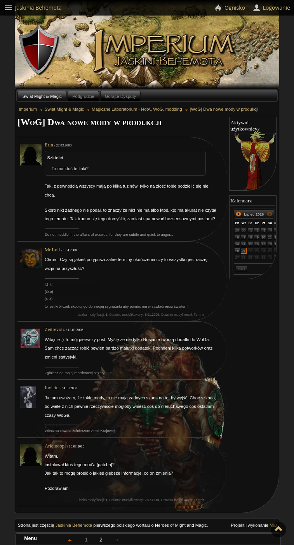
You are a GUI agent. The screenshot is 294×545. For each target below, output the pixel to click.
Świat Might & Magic (42, 96)
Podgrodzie (83, 96)
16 (257, 244)
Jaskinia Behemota (74, 525)
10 (263, 237)
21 (244, 251)
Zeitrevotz (55, 329)
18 (270, 244)
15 (250, 244)
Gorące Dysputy (120, 96)
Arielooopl (55, 446)
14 (244, 244)
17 (263, 244)
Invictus (53, 387)
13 (237, 244)
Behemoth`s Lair (39, 50)
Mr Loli (52, 249)
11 (270, 237)
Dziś (241, 269)
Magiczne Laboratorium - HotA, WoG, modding (137, 109)
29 (237, 230)
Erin (49, 145)
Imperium (165, 51)
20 (237, 251)
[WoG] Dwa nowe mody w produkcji (224, 109)
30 (244, 230)
